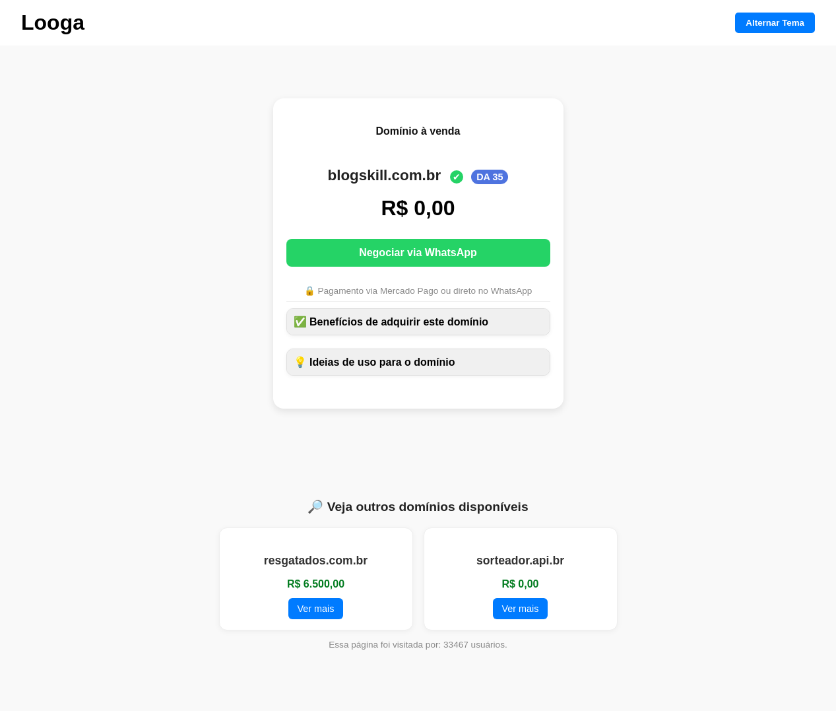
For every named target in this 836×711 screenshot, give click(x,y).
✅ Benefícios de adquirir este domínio (391, 321)
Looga (52, 22)
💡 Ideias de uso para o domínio (374, 362)
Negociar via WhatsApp (418, 252)
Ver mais (316, 608)
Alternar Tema (775, 23)
